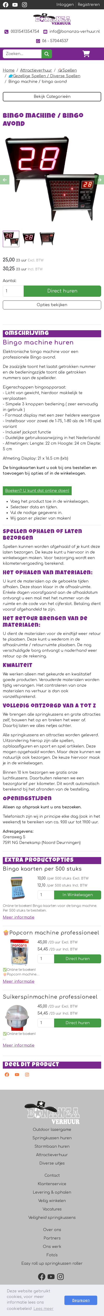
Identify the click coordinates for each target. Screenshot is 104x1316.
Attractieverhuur (36, 70)
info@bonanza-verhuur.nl (71, 31)
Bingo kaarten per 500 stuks (42, 869)
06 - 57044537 (52, 41)
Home (9, 70)
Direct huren (62, 291)
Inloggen (65, 5)
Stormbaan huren (52, 1146)
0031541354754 (21, 31)
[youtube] (15, 4)
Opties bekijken (52, 305)
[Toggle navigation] (97, 54)
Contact (52, 1175)
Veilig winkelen (52, 1201)
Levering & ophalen (52, 1192)
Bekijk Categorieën (52, 97)
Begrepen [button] (81, 1300)
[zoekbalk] (22, 53)
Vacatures (52, 1209)
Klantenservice (52, 1184)
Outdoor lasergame (52, 1130)
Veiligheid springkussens (52, 1218)
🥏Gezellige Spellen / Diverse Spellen (44, 76)
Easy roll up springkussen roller (52, 1263)
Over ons (52, 1230)
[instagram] (24, 4)
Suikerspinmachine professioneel (50, 997)
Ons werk (52, 1247)
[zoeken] (46, 53)
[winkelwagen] (86, 54)
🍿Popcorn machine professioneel (51, 933)
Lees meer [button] (43, 1309)
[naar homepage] (52, 19)
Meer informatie (18, 917)
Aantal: (9, 281)
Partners (52, 1238)
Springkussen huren (52, 1138)
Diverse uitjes (52, 1163)
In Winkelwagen (78, 895)
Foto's (52, 1255)
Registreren (89, 5)
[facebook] (5, 4)
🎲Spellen (67, 70)
